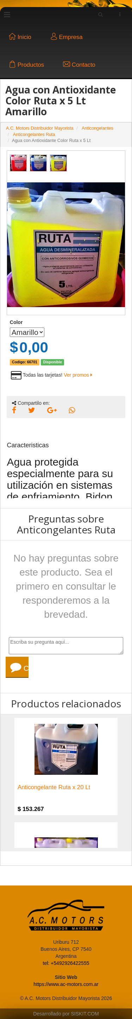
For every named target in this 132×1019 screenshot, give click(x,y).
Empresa (66, 37)
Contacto (79, 64)
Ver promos (78, 375)
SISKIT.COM (85, 1014)
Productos (26, 64)
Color (16, 322)
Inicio (20, 37)
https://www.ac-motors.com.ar (65, 984)
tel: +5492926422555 (66, 963)
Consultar (19, 667)
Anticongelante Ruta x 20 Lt (54, 787)
